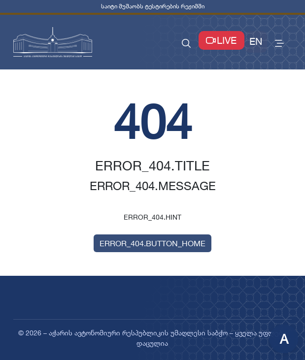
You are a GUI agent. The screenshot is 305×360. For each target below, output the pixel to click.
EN (255, 41)
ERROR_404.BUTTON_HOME (152, 243)
